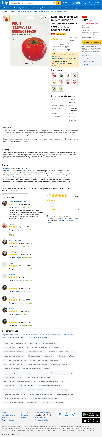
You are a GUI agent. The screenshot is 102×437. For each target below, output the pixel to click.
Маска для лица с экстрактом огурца (46, 347)
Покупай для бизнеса (21, 8)
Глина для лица (41, 373)
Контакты (86, 64)
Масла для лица (60, 11)
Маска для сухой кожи (66, 356)
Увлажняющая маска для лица (40, 394)
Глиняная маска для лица (13, 390)
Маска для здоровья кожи (13, 402)
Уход (21, 337)
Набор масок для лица (64, 394)
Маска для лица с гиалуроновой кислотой (19, 381)
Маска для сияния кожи (13, 377)
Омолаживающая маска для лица (16, 398)
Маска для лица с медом (13, 364)
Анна (11, 263)
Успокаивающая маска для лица (38, 377)
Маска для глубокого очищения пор (43, 343)
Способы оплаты (88, 61)
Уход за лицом (49, 11)
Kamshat (12, 274)
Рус (78, 3)
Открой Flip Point (39, 8)
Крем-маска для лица (26, 385)
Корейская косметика (24, 11)
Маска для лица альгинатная (14, 394)
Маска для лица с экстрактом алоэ (41, 356)
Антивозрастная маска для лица (45, 398)
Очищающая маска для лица (49, 385)
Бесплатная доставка (90, 8)
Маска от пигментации (36, 352)
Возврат (5, 417)
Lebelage (72, 99)
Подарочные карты (72, 8)
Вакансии (24, 417)
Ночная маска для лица (58, 390)
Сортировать (7, 195)
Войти (65, 2)
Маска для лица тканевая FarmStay (36, 369)
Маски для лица (43, 337)
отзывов (65, 39)
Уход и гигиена (38, 11)
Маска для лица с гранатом (14, 356)
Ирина (11, 286)
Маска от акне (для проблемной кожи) (44, 360)
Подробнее (96, 51)
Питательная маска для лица (61, 373)
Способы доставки (89, 59)
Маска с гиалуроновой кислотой (51, 381)
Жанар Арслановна (16, 240)
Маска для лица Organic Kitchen (16, 347)
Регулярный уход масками (53, 402)
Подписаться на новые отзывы (74, 38)
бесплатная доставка (65, 58)
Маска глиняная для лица (36, 390)
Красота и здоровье (8, 11)
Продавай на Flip (55, 8)
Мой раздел (66, 4)
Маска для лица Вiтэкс (59, 364)
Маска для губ (9, 385)
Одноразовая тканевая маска (15, 343)
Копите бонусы (59, 63)
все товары (26, 168)
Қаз (74, 3)
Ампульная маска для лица (14, 352)
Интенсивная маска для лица (15, 360)
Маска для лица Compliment (36, 364)
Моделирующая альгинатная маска (62, 352)
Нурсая (11, 224)
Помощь (5, 412)
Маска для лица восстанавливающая (17, 373)
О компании (25, 412)
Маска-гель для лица (11, 369)
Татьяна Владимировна (17, 202)
